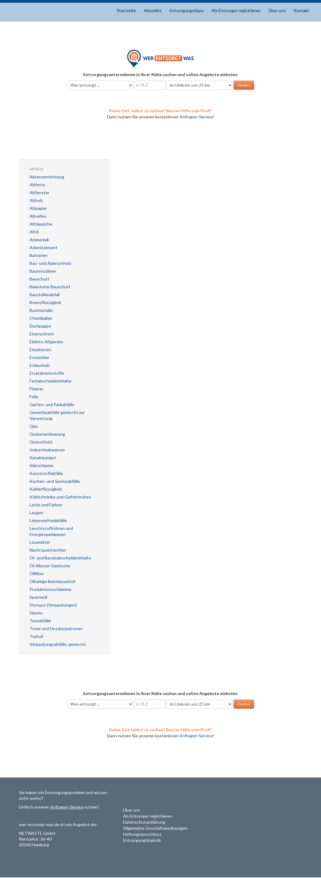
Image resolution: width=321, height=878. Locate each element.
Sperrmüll (38, 597)
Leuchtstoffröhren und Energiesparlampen (51, 531)
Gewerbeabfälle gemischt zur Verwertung (57, 415)
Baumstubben (43, 271)
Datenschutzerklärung (144, 822)
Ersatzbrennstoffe (47, 373)
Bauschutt (39, 278)
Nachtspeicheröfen (48, 550)
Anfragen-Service (196, 116)
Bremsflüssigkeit (45, 302)
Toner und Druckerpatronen (56, 628)
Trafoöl (36, 636)
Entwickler (39, 357)
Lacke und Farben (46, 504)
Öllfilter (37, 573)
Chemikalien (41, 318)
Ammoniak (39, 239)
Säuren (36, 612)
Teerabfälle (40, 620)
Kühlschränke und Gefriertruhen (60, 496)
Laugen (36, 512)
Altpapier (38, 208)
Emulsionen (40, 349)
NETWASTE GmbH (37, 833)
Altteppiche (41, 223)
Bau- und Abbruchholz (50, 263)
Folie (34, 396)
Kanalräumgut (43, 457)
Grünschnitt (41, 441)
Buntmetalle (41, 310)
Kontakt (301, 10)
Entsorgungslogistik (142, 840)
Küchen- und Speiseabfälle (55, 481)
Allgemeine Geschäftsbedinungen (155, 828)
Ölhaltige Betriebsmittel (52, 581)
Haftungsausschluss (142, 834)
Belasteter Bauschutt (50, 286)
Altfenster (39, 192)
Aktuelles (153, 10)
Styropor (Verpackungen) (53, 604)
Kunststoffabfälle (46, 473)
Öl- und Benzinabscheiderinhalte (60, 557)
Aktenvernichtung (47, 176)
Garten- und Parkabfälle (52, 404)
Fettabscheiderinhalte (50, 380)
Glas (34, 426)
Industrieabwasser (47, 449)
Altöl (34, 231)
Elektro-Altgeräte (46, 341)
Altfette (37, 184)
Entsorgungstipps (187, 10)
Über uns (277, 10)
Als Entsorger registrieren (236, 10)
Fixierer (36, 388)
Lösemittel (40, 542)
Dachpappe (40, 325)
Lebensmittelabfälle (48, 520)
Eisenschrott (42, 333)
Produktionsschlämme (50, 589)
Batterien (39, 255)
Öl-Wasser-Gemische (50, 565)
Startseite (126, 10)
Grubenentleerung (47, 434)
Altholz (36, 200)
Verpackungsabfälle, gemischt (58, 644)
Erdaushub (40, 365)
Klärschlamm (41, 465)
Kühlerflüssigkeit (46, 489)
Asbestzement (44, 247)
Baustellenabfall (45, 294)
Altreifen (38, 216)
